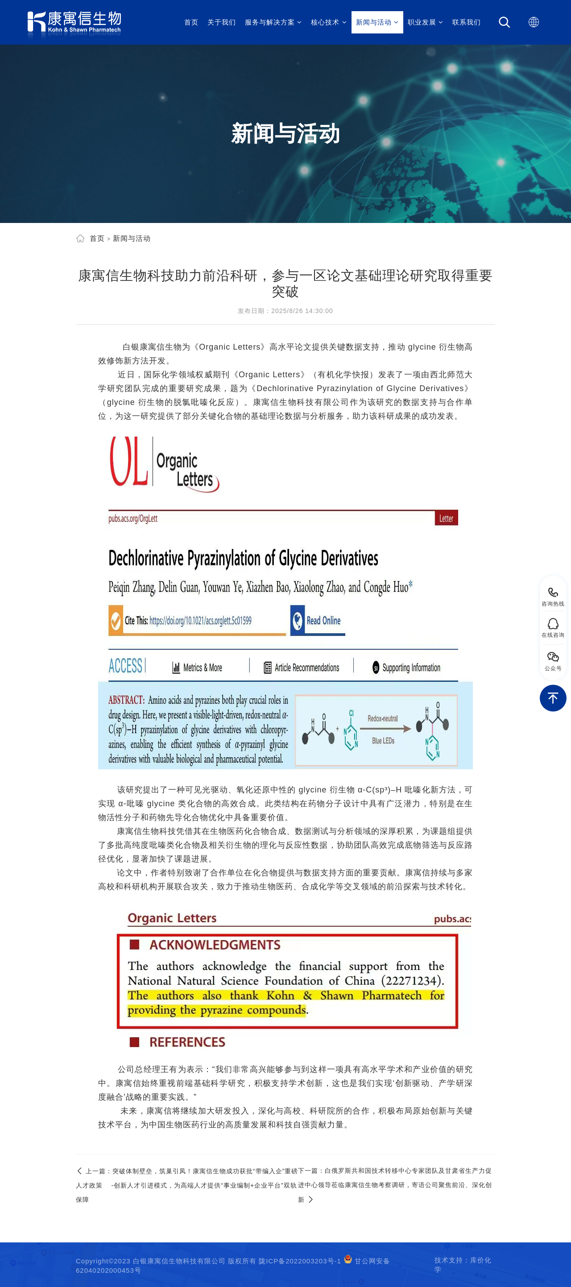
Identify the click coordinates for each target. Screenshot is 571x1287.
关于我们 (221, 22)
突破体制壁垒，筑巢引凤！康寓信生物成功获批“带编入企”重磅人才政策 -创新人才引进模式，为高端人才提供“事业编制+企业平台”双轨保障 (187, 1185)
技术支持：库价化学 (463, 1264)
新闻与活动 (377, 22)
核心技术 (329, 22)
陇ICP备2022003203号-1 (300, 1261)
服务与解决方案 (273, 22)
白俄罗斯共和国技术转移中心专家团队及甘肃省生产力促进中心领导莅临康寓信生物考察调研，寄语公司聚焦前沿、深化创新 (395, 1185)
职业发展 (425, 22)
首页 (191, 22)
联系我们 (466, 22)
